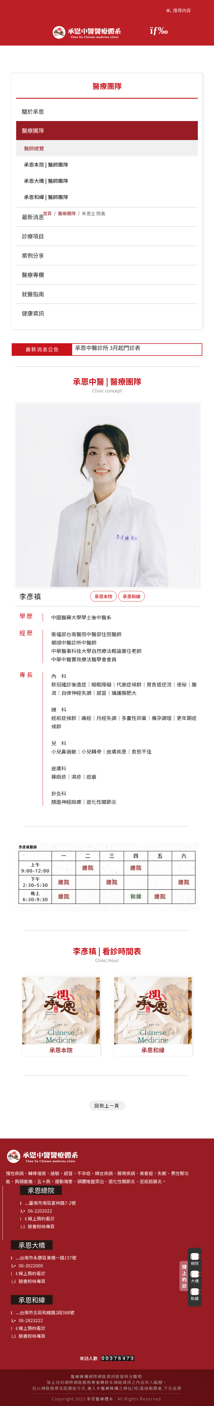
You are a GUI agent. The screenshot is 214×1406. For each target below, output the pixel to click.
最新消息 (33, 217)
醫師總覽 (33, 148)
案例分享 (33, 255)
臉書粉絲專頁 (37, 1226)
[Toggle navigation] (156, 30)
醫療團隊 (67, 213)
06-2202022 (36, 1210)
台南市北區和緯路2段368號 (42, 1312)
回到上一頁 (107, 1105)
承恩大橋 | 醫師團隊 (45, 180)
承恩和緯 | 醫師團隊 (45, 196)
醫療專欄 (33, 275)
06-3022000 (27, 1265)
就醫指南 (33, 294)
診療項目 (33, 236)
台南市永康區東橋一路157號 (43, 1257)
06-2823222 (27, 1320)
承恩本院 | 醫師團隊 (45, 164)
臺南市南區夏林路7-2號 (48, 1202)
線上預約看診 (37, 1218)
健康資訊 (33, 313)
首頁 (47, 213)
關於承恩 (33, 111)
